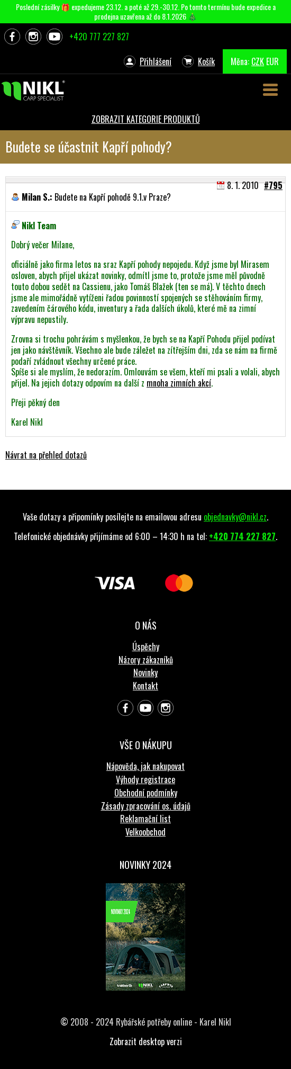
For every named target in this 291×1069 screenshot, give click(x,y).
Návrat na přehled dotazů (46, 454)
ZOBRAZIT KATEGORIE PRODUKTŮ (146, 119)
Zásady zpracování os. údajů (145, 805)
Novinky (145, 672)
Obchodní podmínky (145, 792)
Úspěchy (145, 646)
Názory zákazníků (146, 659)
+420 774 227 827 (242, 536)
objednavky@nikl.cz (235, 516)
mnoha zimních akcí (179, 382)
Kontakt (145, 685)
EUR (272, 61)
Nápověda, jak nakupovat (145, 766)
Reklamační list (145, 818)
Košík (206, 61)
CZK (257, 61)
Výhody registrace (145, 779)
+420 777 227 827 (99, 36)
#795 (273, 185)
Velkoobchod (145, 831)
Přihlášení (155, 61)
